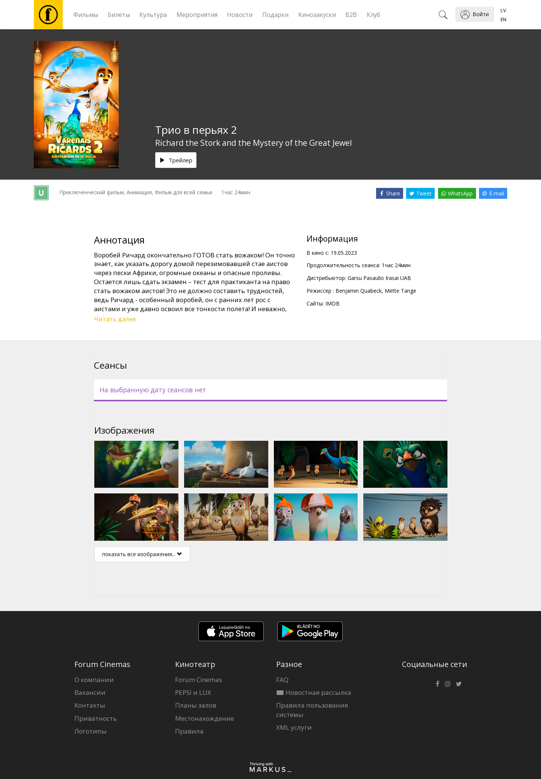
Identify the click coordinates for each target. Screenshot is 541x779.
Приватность (95, 718)
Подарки (275, 15)
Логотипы (90, 731)
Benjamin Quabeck (358, 290)
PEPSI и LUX (193, 692)
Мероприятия (197, 15)
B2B (351, 15)
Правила (189, 731)
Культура (153, 15)
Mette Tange (400, 290)
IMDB (332, 303)
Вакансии (90, 692)
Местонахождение (204, 718)
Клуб (373, 15)
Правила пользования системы (312, 709)
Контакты (89, 705)
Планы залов (195, 705)
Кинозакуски (317, 15)
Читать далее (115, 319)
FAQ (282, 679)
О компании (94, 679)
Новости (239, 15)
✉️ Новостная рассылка (313, 692)
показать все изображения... (142, 554)
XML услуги (294, 727)
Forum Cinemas (198, 679)
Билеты (119, 15)
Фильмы (85, 15)
